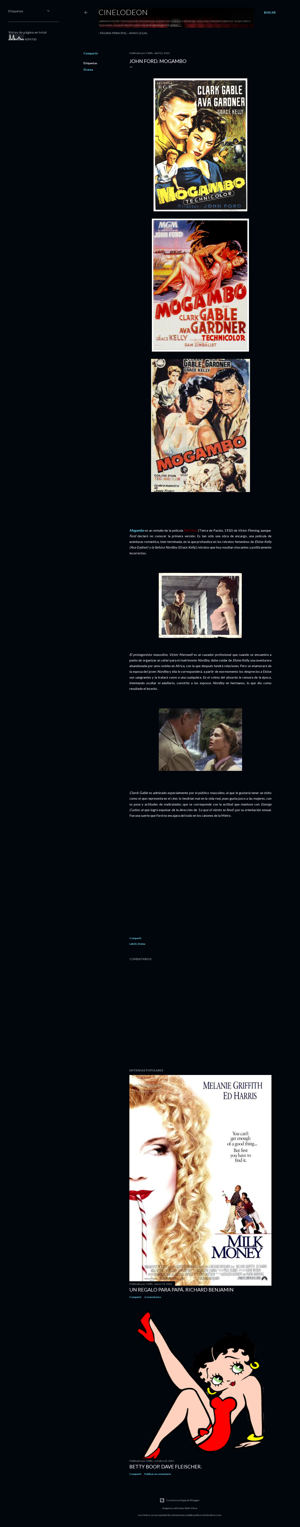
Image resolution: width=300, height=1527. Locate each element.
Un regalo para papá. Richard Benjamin (181, 1289)
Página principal (112, 33)
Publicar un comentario (157, 1474)
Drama (88, 69)
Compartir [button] (91, 53)
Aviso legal (137, 33)
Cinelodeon (123, 12)
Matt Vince (191, 1508)
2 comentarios (152, 1297)
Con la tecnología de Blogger (180, 1500)
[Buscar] (270, 13)
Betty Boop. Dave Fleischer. (165, 1466)
